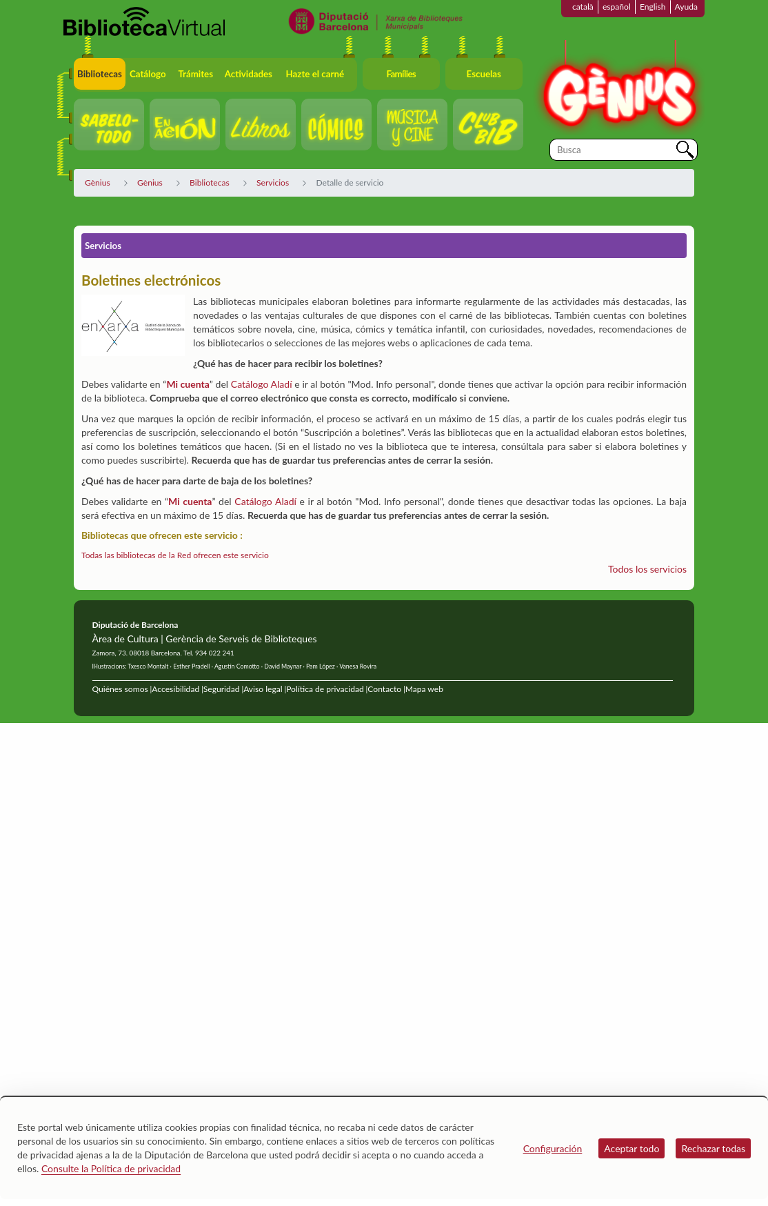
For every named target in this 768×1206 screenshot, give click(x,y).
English (653, 6)
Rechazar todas (713, 1148)
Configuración (553, 1148)
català (583, 6)
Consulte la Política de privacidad (111, 1168)
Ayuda (686, 6)
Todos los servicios (647, 569)
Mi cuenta (187, 384)
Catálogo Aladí (261, 384)
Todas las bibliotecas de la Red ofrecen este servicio (175, 555)
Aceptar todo (631, 1148)
